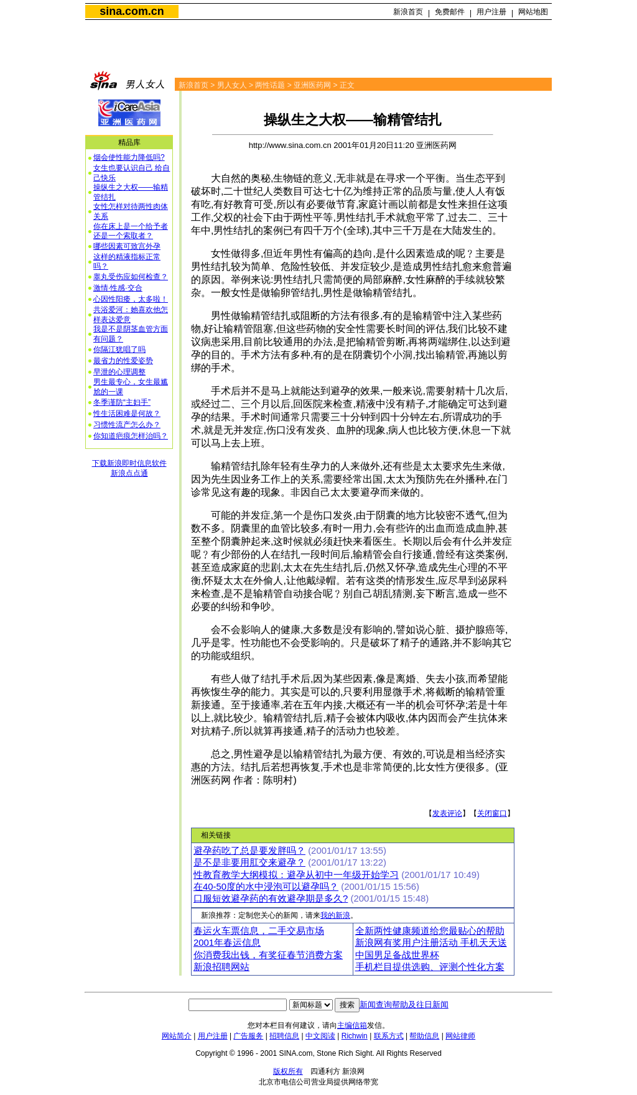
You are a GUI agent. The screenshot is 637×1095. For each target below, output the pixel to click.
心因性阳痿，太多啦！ (130, 299)
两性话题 (270, 85)
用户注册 (491, 11)
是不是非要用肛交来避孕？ (249, 862)
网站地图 (533, 11)
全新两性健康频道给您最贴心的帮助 (429, 931)
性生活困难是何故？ (126, 413)
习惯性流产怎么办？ (126, 424)
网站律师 (460, 1036)
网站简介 (177, 1036)
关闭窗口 (492, 813)
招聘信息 (284, 1036)
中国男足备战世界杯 (397, 955)
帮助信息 (424, 1036)
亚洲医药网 (312, 85)
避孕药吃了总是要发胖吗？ (249, 851)
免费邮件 (450, 11)
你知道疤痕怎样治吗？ (130, 436)
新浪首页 (408, 11)
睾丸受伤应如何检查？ (130, 276)
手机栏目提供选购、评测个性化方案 (429, 967)
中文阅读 (320, 1036)
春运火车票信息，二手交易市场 (258, 931)
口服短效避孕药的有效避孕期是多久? (270, 898)
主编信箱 (352, 1025)
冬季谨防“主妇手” (122, 402)
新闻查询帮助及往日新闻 (404, 1004)
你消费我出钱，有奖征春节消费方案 (268, 955)
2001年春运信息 (227, 943)
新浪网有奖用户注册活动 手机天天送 (431, 943)
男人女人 (232, 85)
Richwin (355, 1036)
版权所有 (288, 1071)
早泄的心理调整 (119, 371)
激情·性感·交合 (117, 288)
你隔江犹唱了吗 (119, 349)
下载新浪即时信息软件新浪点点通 (129, 468)
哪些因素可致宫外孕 (126, 246)
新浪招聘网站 (221, 967)
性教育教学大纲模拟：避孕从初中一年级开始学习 (296, 875)
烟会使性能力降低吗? (129, 157)
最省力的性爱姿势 (123, 360)
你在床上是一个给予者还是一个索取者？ (130, 231)
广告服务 (248, 1036)
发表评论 (447, 813)
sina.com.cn (132, 11)
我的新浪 (335, 915)
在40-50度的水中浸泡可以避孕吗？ (265, 887)
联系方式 (389, 1036)
